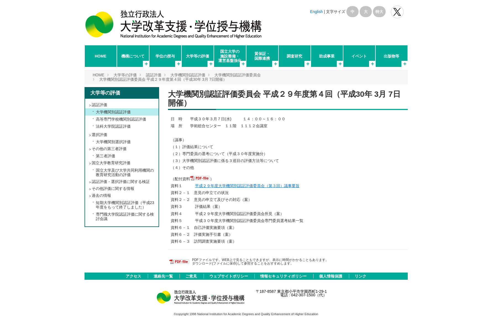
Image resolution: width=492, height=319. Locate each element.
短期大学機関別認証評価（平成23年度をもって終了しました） (125, 204)
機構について (132, 56)
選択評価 (99, 134)
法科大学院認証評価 (113, 126)
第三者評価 (105, 156)
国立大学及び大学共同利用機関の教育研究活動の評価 (125, 172)
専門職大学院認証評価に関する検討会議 (125, 216)
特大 (379, 11)
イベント (359, 56)
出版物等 (391, 56)
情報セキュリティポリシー (284, 276)
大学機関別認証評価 (187, 75)
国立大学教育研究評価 (111, 163)
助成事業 (327, 56)
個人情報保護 (331, 276)
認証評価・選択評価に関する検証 (121, 181)
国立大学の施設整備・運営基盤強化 (229, 55)
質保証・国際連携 (262, 55)
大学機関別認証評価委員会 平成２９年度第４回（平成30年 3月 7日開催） (163, 79)
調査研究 (294, 56)
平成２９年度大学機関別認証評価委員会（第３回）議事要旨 (247, 186)
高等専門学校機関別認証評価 (121, 119)
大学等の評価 (197, 56)
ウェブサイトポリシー (229, 276)
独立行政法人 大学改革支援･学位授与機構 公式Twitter (397, 12)
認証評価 (153, 75)
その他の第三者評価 (109, 149)
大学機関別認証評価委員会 (237, 75)
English (316, 11)
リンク (360, 276)
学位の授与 (165, 56)
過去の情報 (101, 195)
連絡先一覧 (164, 276)
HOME (100, 56)
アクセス (134, 276)
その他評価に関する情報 (113, 188)
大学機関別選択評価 (113, 142)
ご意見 (191, 276)
